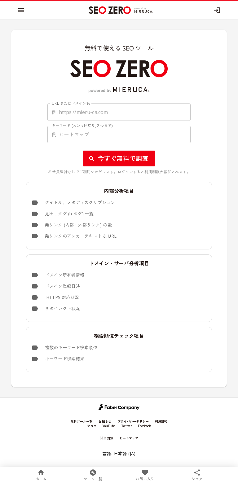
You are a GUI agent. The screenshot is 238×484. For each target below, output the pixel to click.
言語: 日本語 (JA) (119, 454)
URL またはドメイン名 (71, 103)
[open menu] (21, 10)
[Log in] (217, 10)
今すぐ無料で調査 (119, 158)
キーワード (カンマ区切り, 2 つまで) (82, 125)
